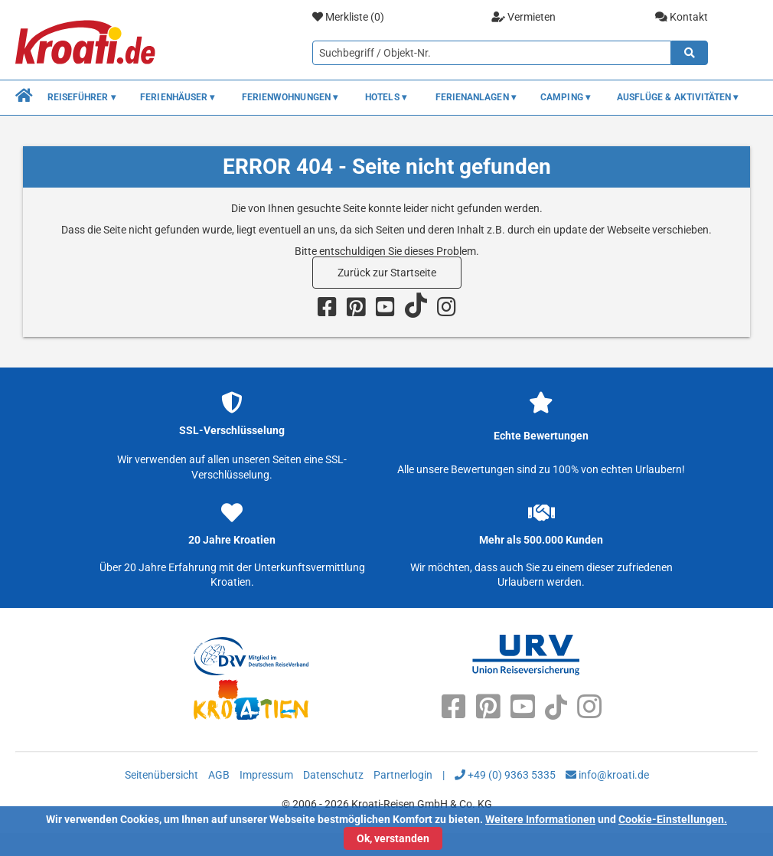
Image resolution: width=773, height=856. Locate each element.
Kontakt (681, 17)
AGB (219, 775)
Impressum (266, 775)
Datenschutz (333, 775)
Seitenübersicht (161, 775)
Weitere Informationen (540, 819)
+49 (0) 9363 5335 (505, 775)
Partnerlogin (402, 775)
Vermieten (523, 17)
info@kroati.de (607, 775)
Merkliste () (348, 17)
